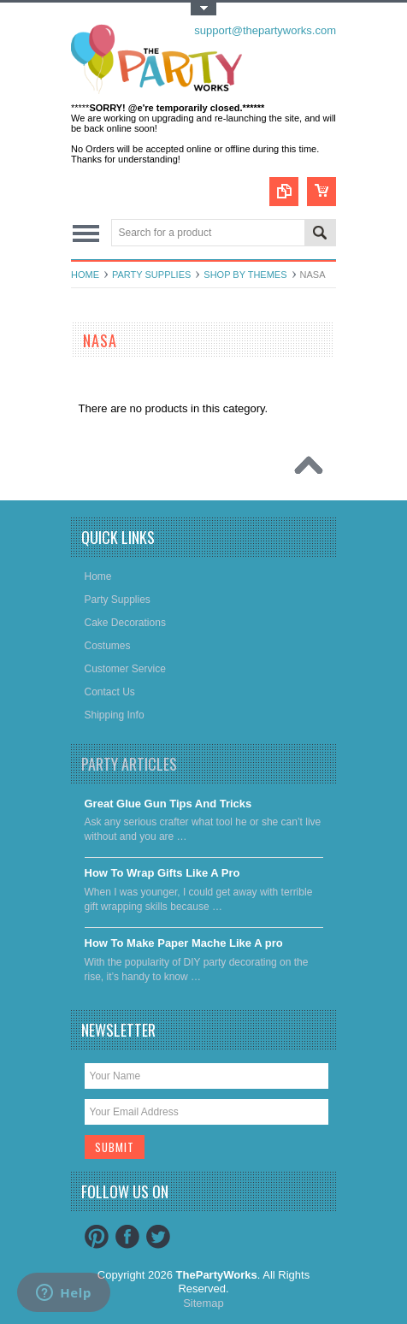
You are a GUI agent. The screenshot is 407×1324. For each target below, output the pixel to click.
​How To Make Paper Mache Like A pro (184, 943)
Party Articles (129, 764)
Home (85, 274)
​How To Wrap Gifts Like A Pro (162, 872)
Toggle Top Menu (203, 9)
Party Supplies (151, 274)
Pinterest (97, 1237)
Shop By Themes (245, 274)
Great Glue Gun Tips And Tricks (168, 803)
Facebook (127, 1237)
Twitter (158, 1237)
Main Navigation (86, 234)
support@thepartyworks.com (265, 30)
